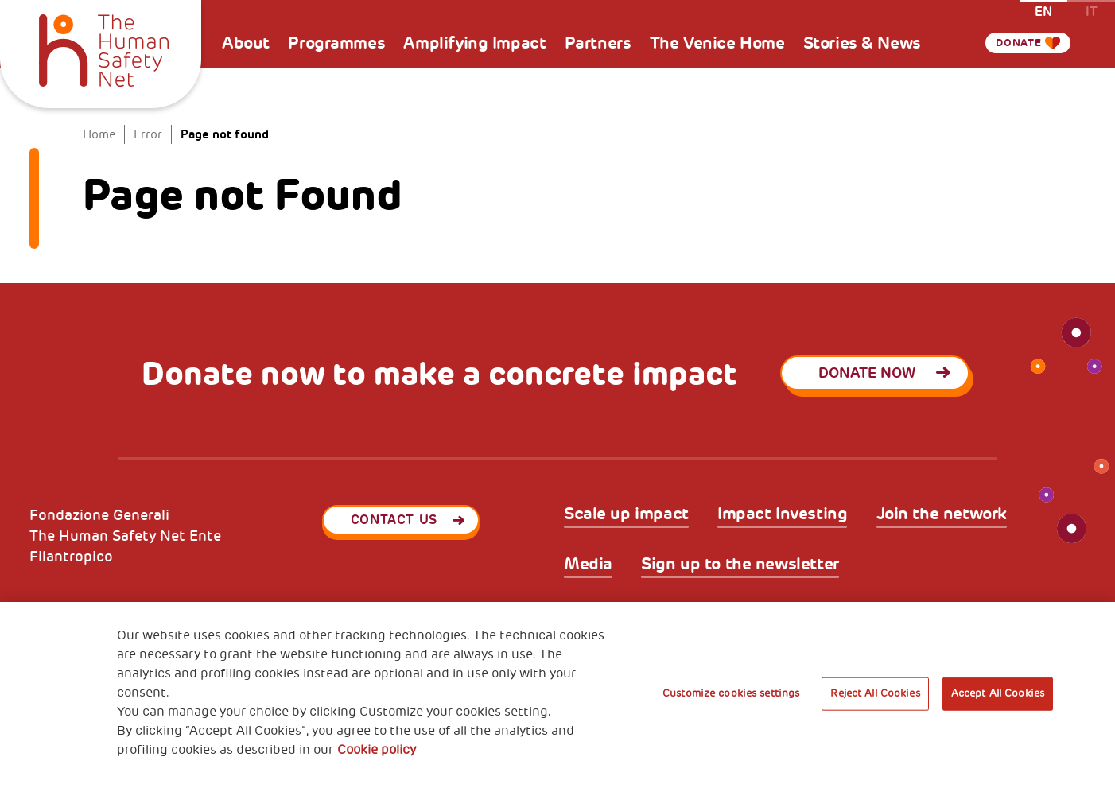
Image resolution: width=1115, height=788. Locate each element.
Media (588, 564)
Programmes (336, 43)
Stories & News (862, 43)
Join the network (941, 514)
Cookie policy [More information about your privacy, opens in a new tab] (376, 750)
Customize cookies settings (730, 693)
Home (99, 134)
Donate (1011, 43)
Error (148, 134)
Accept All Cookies (997, 693)
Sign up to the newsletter (740, 564)
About (246, 43)
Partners (598, 43)
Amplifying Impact (474, 43)
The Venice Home (717, 43)
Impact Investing (782, 514)
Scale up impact (626, 514)
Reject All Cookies (874, 693)
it (1092, 10)
